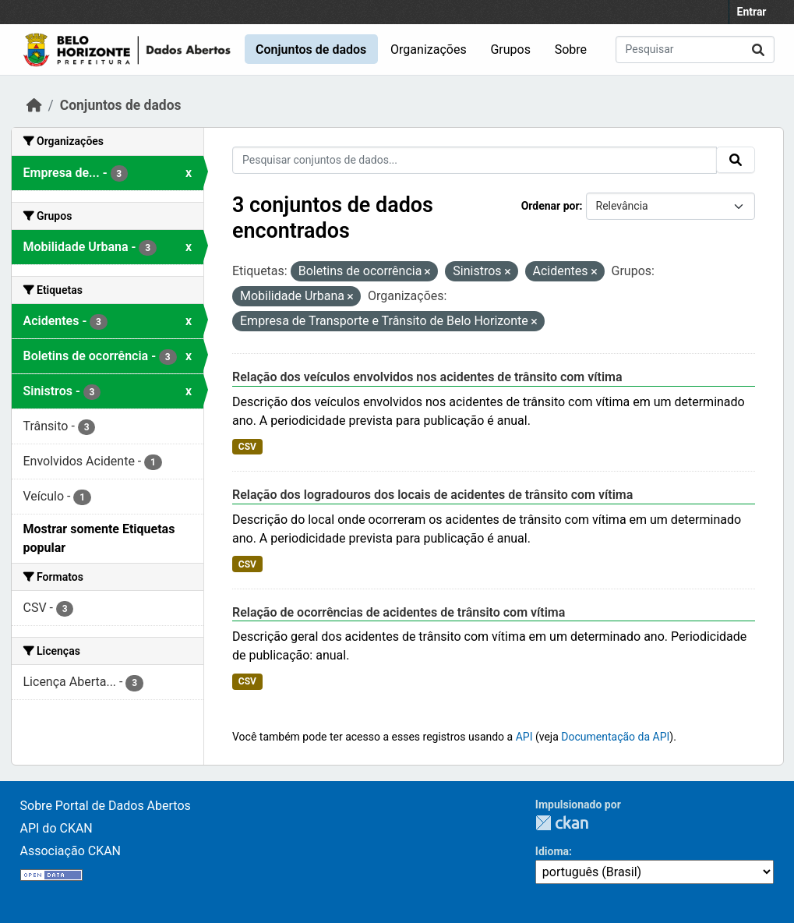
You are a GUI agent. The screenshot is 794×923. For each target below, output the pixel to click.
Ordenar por (550, 206)
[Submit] (758, 49)
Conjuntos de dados (311, 49)
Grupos (510, 49)
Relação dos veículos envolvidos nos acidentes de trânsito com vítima (427, 377)
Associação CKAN (71, 850)
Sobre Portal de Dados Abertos (105, 805)
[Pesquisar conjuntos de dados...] (695, 49)
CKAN (561, 823)
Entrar (752, 11)
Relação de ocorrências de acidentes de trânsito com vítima (398, 612)
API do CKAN (56, 828)
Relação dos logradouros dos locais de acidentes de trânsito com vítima (432, 494)
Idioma (552, 851)
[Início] (34, 105)
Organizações (428, 49)
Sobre (571, 49)
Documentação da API (615, 736)
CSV (247, 446)
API (524, 736)
